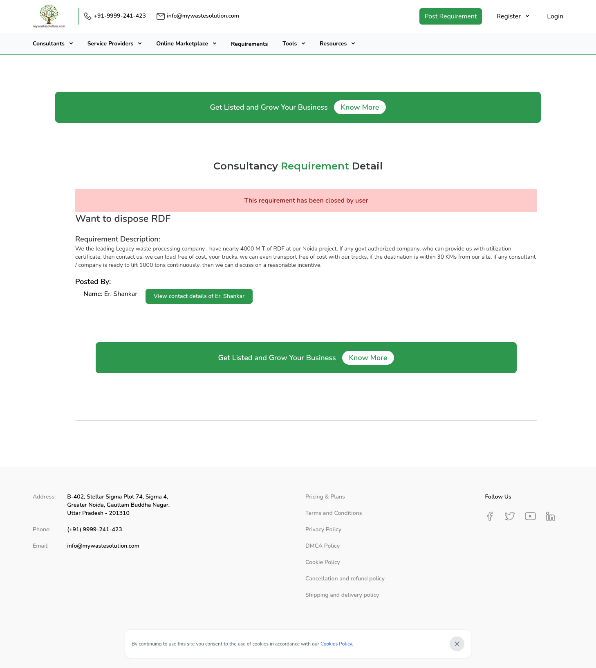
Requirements (249, 44)
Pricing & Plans (325, 497)
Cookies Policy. (336, 644)
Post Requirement (450, 16)
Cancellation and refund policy (345, 578)
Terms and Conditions (333, 513)
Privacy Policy (323, 529)
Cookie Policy (322, 562)
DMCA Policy (322, 546)
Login (555, 16)
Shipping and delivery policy (342, 595)
